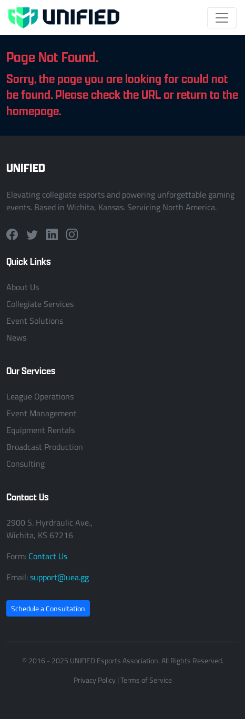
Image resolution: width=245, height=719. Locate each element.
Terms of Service (146, 680)
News (16, 337)
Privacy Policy (95, 680)
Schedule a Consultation (48, 608)
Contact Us (47, 556)
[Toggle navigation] (222, 17)
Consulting (25, 463)
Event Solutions (34, 320)
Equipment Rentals (40, 430)
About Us (22, 287)
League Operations (40, 396)
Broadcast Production (44, 447)
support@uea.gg (59, 577)
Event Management (41, 413)
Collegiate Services (40, 304)
